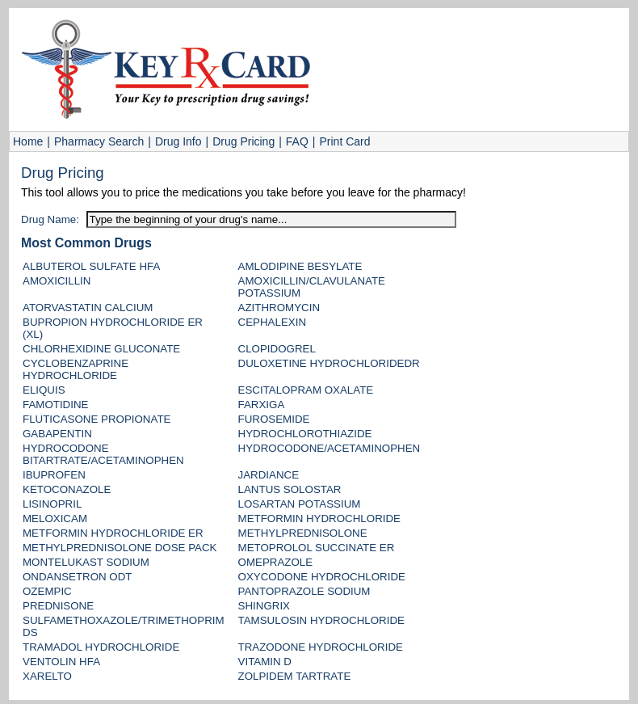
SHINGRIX (264, 606)
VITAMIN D (265, 662)
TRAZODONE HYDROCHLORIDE (320, 647)
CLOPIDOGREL (277, 349)
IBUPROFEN (54, 475)
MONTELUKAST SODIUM (86, 562)
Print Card (344, 141)
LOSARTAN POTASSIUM (299, 504)
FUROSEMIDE (274, 419)
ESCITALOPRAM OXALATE (306, 390)
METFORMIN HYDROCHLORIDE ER (113, 533)
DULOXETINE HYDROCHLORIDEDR (329, 363)
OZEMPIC (47, 591)
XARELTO (47, 676)
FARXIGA (261, 404)
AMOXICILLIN (56, 281)
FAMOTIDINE (55, 404)
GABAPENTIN (57, 434)
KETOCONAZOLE (67, 489)
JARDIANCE (269, 475)
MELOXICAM (55, 518)
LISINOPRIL (52, 504)
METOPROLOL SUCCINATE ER (316, 548)
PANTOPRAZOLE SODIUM (304, 591)
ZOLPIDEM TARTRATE (294, 676)
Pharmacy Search (99, 141)
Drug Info (178, 141)
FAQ (297, 141)
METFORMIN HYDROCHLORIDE (319, 518)
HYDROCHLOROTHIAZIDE (305, 434)
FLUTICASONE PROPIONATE (96, 419)
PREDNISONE (58, 606)
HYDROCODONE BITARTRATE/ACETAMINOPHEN (103, 454)
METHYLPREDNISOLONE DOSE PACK (119, 548)
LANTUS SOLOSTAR (290, 489)
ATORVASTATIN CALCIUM (88, 307)
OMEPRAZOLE (275, 562)
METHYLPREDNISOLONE (302, 533)
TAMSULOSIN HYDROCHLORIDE (321, 620)
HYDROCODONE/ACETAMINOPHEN (329, 448)
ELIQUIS (44, 390)
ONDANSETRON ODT (77, 577)
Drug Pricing (243, 141)
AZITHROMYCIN (279, 307)
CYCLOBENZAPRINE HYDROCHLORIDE (75, 369)
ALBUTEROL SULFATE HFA (91, 266)
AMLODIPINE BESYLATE (300, 266)
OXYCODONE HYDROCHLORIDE (321, 577)
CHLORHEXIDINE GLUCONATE (101, 349)
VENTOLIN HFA (61, 662)
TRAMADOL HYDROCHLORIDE (101, 647)
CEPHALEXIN (272, 322)
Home (28, 141)
